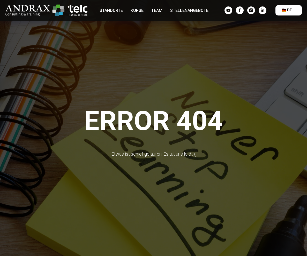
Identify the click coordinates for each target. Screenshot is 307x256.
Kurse (137, 10)
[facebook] (240, 10)
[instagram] (251, 10)
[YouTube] (228, 10)
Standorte (111, 10)
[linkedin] (262, 10)
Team (156, 10)
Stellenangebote (189, 10)
